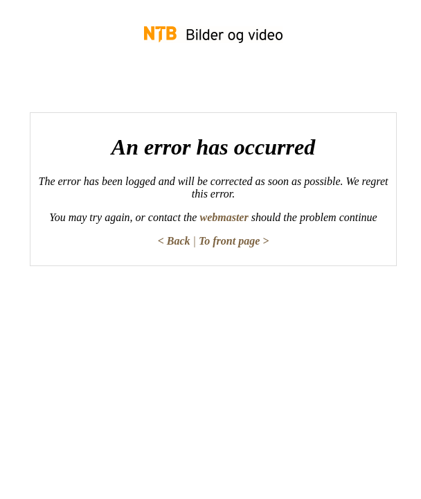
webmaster (223, 217)
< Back (174, 241)
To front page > (234, 241)
